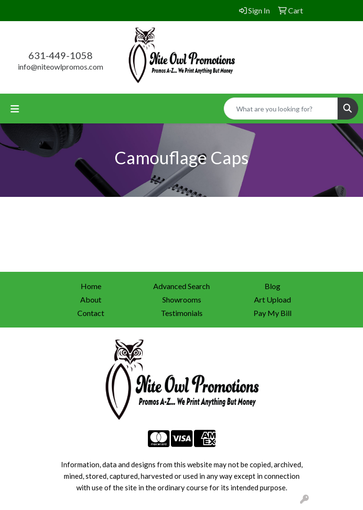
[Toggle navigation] (15, 109)
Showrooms (181, 299)
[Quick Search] (281, 108)
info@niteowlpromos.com (60, 66)
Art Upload (272, 299)
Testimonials (182, 312)
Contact (90, 312)
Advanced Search (181, 286)
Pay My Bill (272, 312)
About (90, 299)
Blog (272, 286)
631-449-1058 (60, 55)
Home (91, 286)
